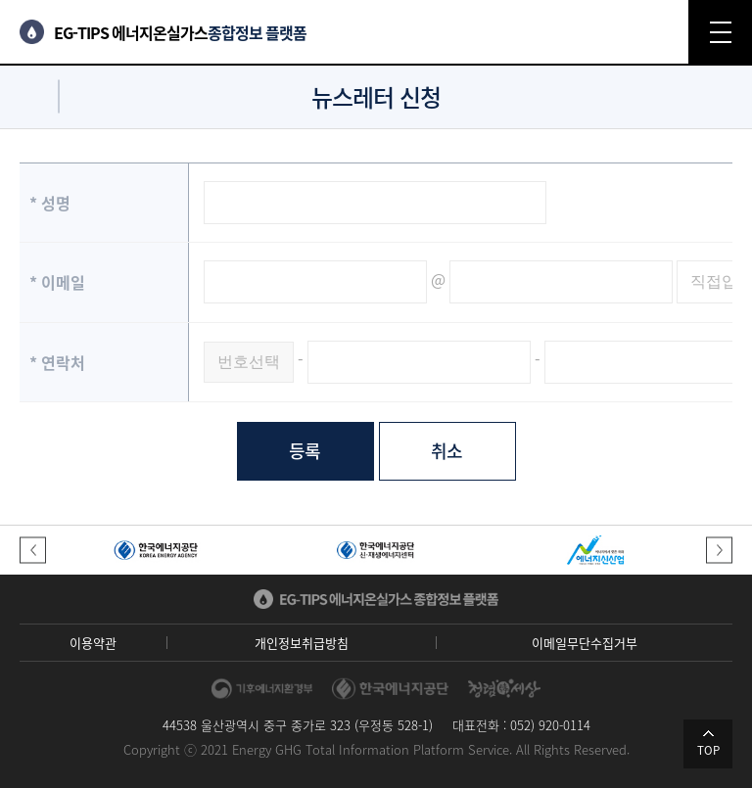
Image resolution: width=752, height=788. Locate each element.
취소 (447, 451)
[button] (33, 550)
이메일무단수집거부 (584, 642)
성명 (49, 202)
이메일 (57, 282)
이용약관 (93, 642)
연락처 (57, 362)
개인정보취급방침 (302, 642)
